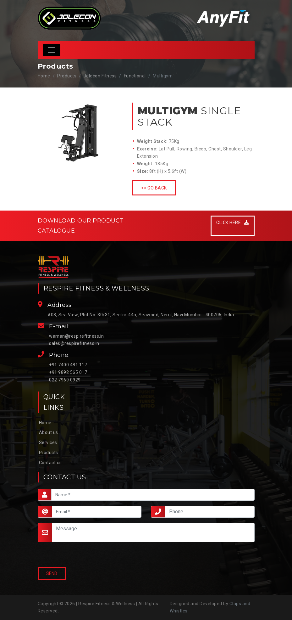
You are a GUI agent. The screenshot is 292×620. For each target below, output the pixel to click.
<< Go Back (154, 187)
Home (44, 75)
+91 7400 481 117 (68, 364)
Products (48, 452)
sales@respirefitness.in (74, 343)
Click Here (232, 222)
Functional (135, 75)
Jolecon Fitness (100, 75)
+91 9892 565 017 (68, 372)
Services (48, 442)
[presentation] (68, 555)
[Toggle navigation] (51, 50)
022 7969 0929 (65, 379)
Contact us (50, 462)
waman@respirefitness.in (76, 336)
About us (48, 432)
